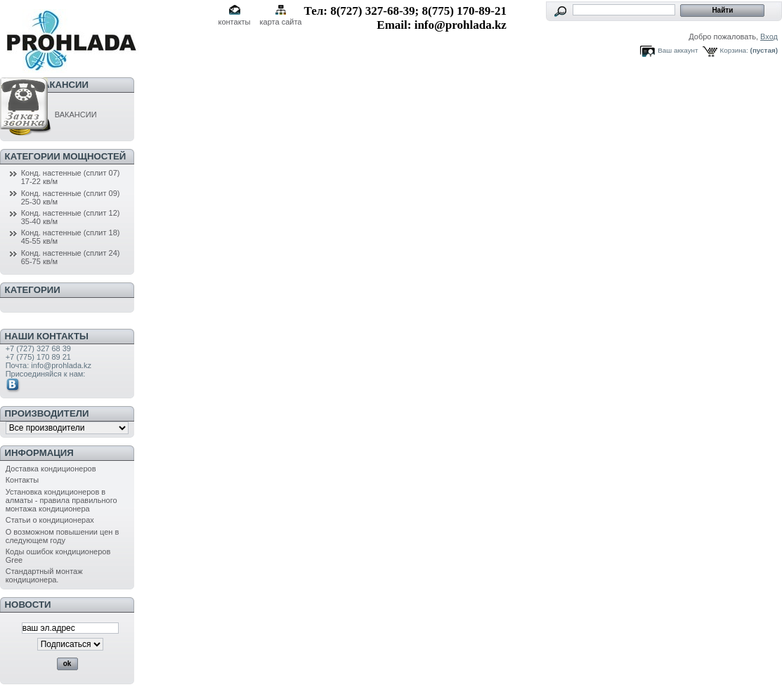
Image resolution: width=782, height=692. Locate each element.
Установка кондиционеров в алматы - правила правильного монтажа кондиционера (61, 500)
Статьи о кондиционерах (50, 520)
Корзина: (734, 50)
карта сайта (281, 22)
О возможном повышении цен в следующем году (62, 536)
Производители (47, 413)
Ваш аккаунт (678, 50)
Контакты (22, 480)
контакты (234, 22)
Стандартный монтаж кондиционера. (44, 575)
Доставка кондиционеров (51, 468)
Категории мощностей (65, 156)
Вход (769, 36)
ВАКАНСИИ (51, 114)
